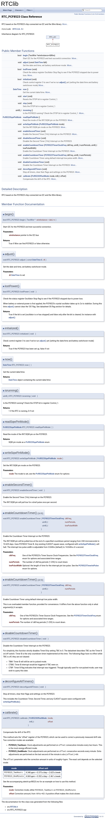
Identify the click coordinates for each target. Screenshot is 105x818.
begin (25, 55)
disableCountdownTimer (33, 162)
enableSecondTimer (31, 131)
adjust (25, 62)
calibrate (26, 176)
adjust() (62, 82)
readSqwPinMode (30, 117)
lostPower (27, 69)
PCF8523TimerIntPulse (89, 565)
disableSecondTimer (32, 138)
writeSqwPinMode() (87, 544)
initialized (27, 79)
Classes (19, 11)
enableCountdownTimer (33, 145)
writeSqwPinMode (31, 124)
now (25, 89)
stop (25, 103)
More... (65, 24)
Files (30, 11)
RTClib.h (17, 29)
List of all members (98, 14)
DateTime (39, 62)
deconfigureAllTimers (32, 169)
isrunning (27, 110)
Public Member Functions (82, 14)
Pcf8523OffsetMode (40, 176)
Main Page (7, 10)
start (25, 96)
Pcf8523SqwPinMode (12, 117)
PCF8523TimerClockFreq (55, 145)
